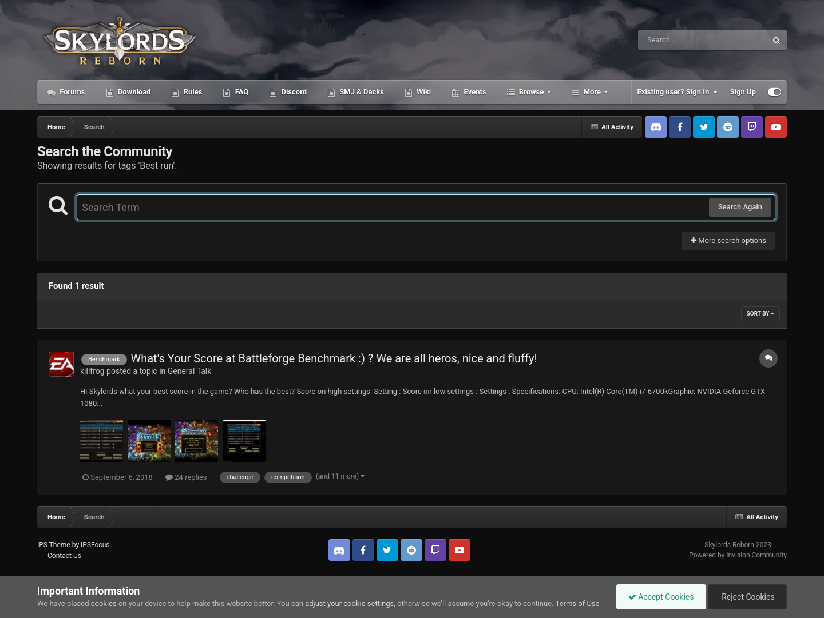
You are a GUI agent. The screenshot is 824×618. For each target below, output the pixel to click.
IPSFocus (95, 545)
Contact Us (64, 556)
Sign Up (743, 91)
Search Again (740, 206)
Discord (293, 91)
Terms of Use (578, 603)
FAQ (240, 91)
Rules (191, 91)
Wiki (423, 91)
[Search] (673, 40)
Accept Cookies (661, 596)
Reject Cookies (747, 596)
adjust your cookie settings (349, 603)
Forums (71, 91)
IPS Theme (53, 545)
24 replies (186, 477)
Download (133, 91)
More (592, 91)
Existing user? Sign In (677, 92)
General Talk (190, 371)
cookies (104, 603)
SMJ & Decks (361, 91)
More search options (728, 240)
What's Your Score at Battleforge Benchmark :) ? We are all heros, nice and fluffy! (333, 358)
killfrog (92, 371)
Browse (531, 91)
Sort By (760, 313)
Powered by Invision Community (738, 555)
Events (474, 91)
